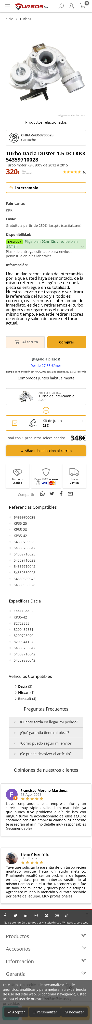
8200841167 (23, 641)
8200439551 (23, 629)
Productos (46, 936)
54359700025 (24, 541)
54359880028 (24, 572)
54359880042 (24, 578)
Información (46, 961)
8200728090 (23, 635)
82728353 (21, 623)
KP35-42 (20, 535)
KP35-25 (20, 523)
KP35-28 (20, 529)
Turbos (25, 18)
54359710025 (24, 554)
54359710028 (24, 560)
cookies (32, 984)
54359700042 (24, 548)
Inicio (8, 18)
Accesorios (46, 948)
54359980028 (24, 585)
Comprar (66, 342)
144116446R (24, 611)
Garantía (46, 974)
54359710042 (24, 566)
